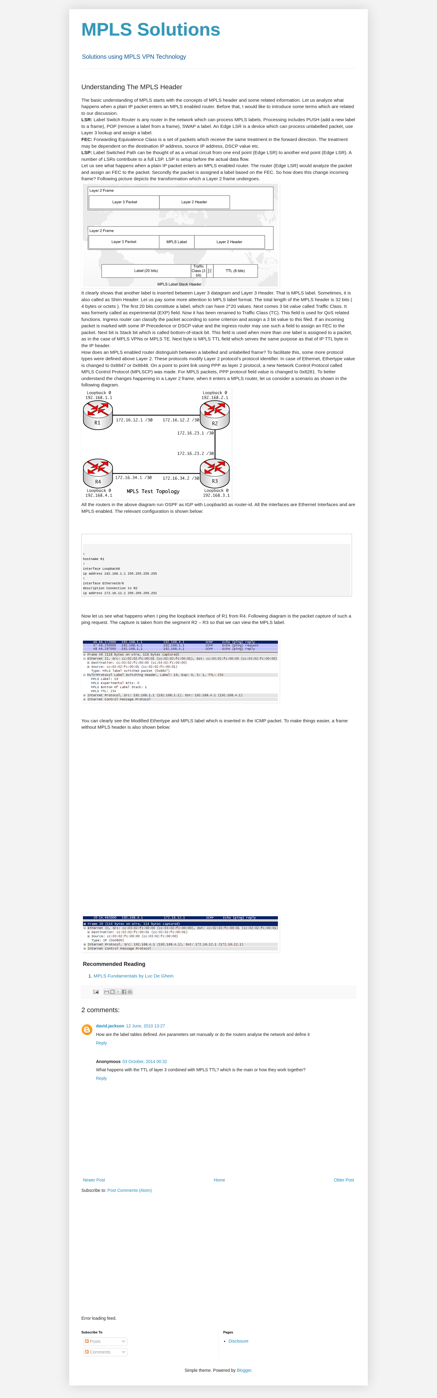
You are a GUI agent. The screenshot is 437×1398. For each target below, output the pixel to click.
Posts (93, 1341)
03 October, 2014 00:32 (145, 1061)
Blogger (244, 1370)
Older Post (344, 1180)
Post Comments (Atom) (130, 1190)
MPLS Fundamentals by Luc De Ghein (134, 975)
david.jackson (110, 1025)
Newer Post (94, 1180)
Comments (98, 1352)
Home (219, 1180)
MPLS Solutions (151, 29)
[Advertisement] (218, 1263)
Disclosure (238, 1341)
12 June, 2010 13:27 (145, 1025)
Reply (101, 1043)
